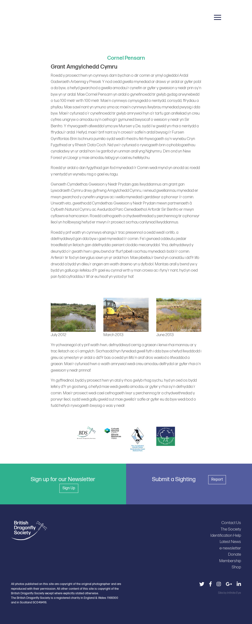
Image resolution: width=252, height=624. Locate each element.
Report (217, 479)
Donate (234, 554)
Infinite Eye (234, 593)
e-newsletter (230, 548)
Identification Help (225, 535)
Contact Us (231, 522)
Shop (236, 567)
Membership (230, 560)
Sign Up (68, 488)
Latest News (230, 541)
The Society (231, 529)
